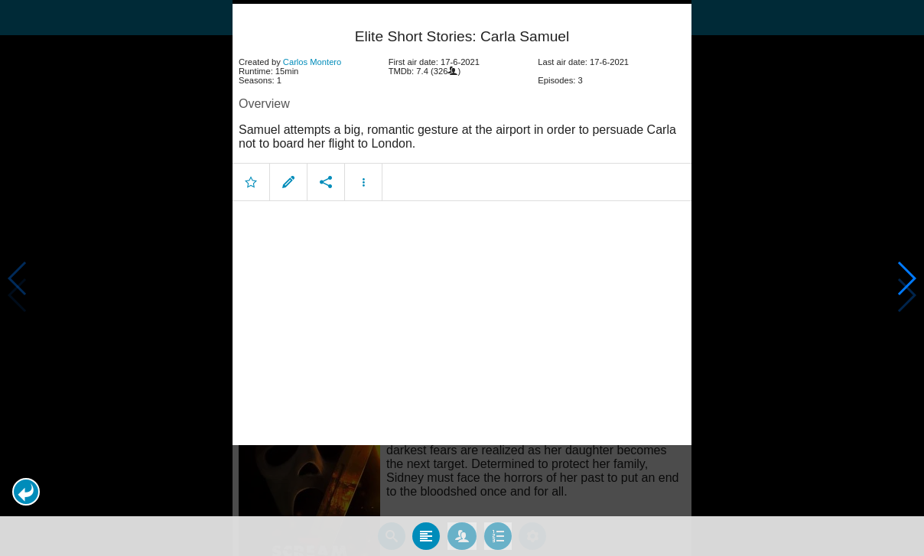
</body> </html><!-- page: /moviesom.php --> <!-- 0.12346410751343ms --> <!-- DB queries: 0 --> (462, 278)
